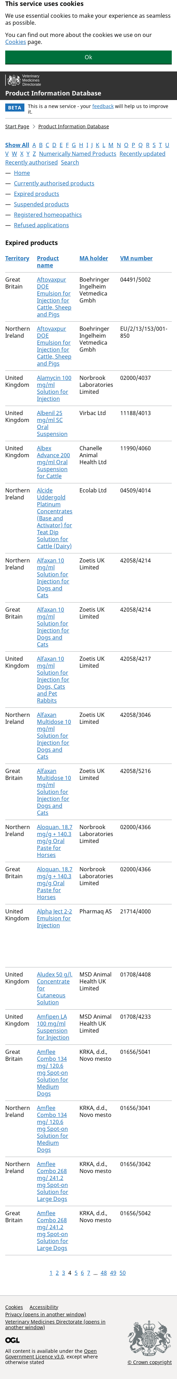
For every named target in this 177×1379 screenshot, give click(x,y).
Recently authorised (31, 162)
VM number (136, 258)
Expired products (36, 193)
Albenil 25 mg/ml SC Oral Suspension (52, 423)
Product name (48, 261)
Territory (17, 258)
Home (22, 172)
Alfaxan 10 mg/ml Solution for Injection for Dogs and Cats (53, 578)
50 (123, 1273)
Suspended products (41, 204)
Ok (88, 57)
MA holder (93, 258)
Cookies (15, 42)
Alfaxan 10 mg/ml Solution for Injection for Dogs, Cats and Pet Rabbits (53, 679)
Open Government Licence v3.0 (51, 1354)
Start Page (17, 126)
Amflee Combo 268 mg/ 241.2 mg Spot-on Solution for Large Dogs (52, 1181)
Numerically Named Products (77, 154)
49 (113, 1273)
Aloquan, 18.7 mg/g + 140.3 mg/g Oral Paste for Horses (54, 841)
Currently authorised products (54, 183)
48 (104, 1273)
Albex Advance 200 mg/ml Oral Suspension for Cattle (53, 462)
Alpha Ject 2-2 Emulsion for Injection (54, 918)
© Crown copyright (150, 1362)
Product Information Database (53, 93)
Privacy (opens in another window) (45, 1314)
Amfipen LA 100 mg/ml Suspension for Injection (53, 1027)
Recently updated (143, 154)
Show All (17, 145)
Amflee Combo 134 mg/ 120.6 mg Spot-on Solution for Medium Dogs (52, 1072)
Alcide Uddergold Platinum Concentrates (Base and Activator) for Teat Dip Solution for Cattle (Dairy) (54, 518)
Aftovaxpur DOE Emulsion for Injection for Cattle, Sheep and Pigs (54, 297)
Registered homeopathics (48, 214)
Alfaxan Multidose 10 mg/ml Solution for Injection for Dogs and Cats (54, 735)
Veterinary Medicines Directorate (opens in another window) (55, 1324)
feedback (103, 106)
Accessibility (44, 1307)
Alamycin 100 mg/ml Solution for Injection (54, 388)
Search (70, 162)
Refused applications (41, 225)
